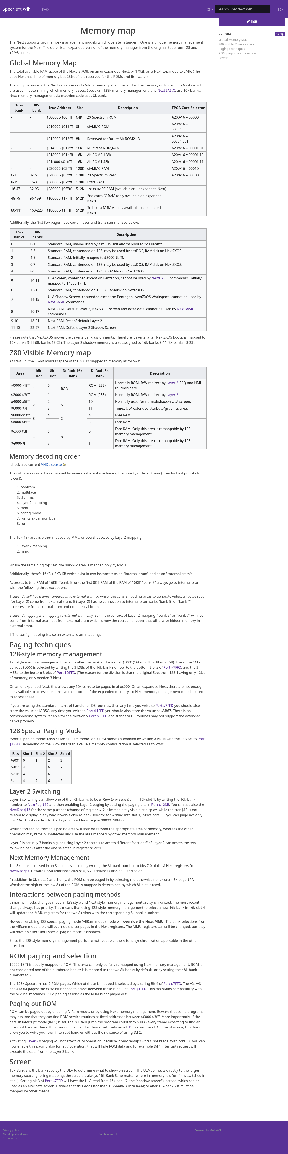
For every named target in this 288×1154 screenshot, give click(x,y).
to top (280, 34)
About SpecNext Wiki (15, 1134)
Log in (102, 1130)
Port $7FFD (172, 667)
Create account (108, 1134)
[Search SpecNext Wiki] (242, 9)
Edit (252, 21)
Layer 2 (172, 382)
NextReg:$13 (20, 809)
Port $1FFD (95, 710)
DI (131, 1027)
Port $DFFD (66, 672)
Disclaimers (10, 1138)
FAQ (45, 9)
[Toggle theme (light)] (280, 9)
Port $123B (160, 804)
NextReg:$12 (38, 804)
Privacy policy (11, 1130)
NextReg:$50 (20, 871)
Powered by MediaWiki (208, 1130)
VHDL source (51, 464)
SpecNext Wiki (17, 9)
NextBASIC (166, 90)
